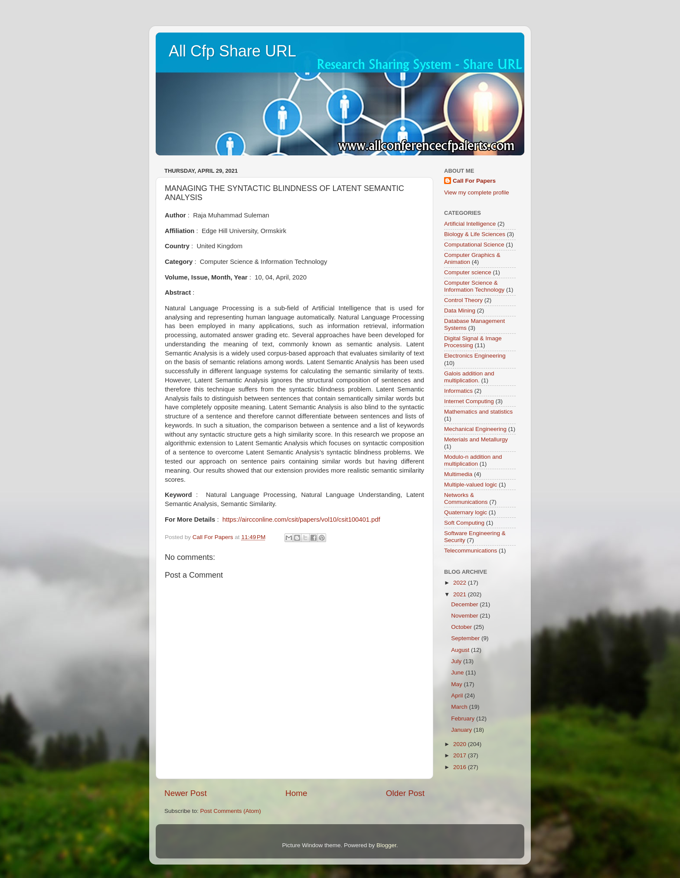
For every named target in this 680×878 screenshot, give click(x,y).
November (465, 615)
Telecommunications (470, 550)
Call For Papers (474, 181)
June (458, 672)
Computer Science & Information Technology (474, 286)
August (461, 650)
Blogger (386, 845)
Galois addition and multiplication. (469, 377)
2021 (460, 594)
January (462, 730)
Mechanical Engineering (475, 429)
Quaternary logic (465, 512)
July (457, 661)
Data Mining (459, 310)
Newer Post (185, 793)
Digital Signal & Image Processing (473, 342)
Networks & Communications (466, 498)
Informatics (458, 391)
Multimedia (458, 474)
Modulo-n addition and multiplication (473, 460)
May (457, 684)
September (466, 638)
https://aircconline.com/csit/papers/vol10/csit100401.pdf (301, 519)
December (465, 604)
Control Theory (463, 300)
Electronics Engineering (475, 355)
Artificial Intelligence (470, 223)
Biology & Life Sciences (474, 234)
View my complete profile (476, 192)
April (457, 695)
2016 (460, 767)
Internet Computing (469, 401)
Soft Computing (464, 523)
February (463, 718)
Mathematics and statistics (478, 411)
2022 (460, 582)
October (462, 627)
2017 (460, 755)
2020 (460, 744)
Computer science (467, 272)
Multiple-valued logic (470, 484)
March (460, 707)
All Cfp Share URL (232, 51)
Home (296, 793)
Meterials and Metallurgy (476, 439)
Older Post (405, 793)
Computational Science (474, 244)
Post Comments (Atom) (230, 811)
